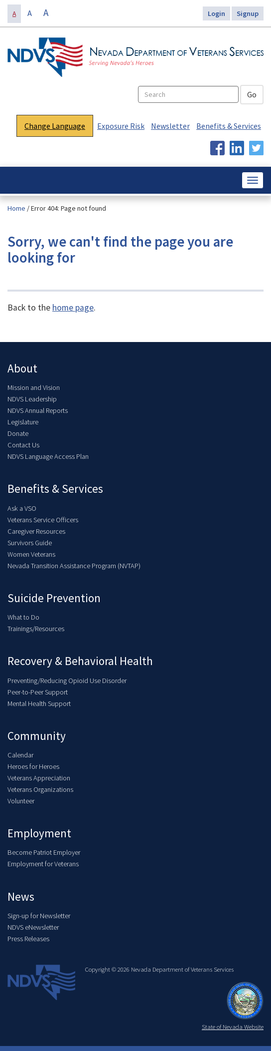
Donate (17, 433)
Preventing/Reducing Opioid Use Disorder (67, 680)
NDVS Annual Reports (37, 410)
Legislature (22, 421)
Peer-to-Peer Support (37, 692)
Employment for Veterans (43, 863)
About (22, 368)
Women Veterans (31, 554)
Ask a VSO (21, 508)
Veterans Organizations (40, 789)
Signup (248, 13)
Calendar (20, 754)
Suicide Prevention (54, 598)
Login (216, 13)
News (20, 896)
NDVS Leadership (32, 398)
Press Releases (28, 938)
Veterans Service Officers (42, 519)
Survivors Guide (29, 542)
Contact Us (23, 444)
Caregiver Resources (36, 531)
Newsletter (170, 126)
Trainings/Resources (35, 628)
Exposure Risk (120, 126)
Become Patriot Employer (43, 852)
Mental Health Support (39, 703)
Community (36, 735)
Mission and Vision (33, 387)
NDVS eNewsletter (33, 927)
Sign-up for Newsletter (38, 915)
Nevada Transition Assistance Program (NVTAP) (73, 565)
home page (73, 307)
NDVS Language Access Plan (48, 456)
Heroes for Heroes (33, 766)
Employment (39, 833)
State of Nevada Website (233, 1027)
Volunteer (20, 800)
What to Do (23, 617)
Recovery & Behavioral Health (80, 661)
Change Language (54, 126)
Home (16, 208)
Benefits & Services (228, 126)
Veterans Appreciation (38, 777)
